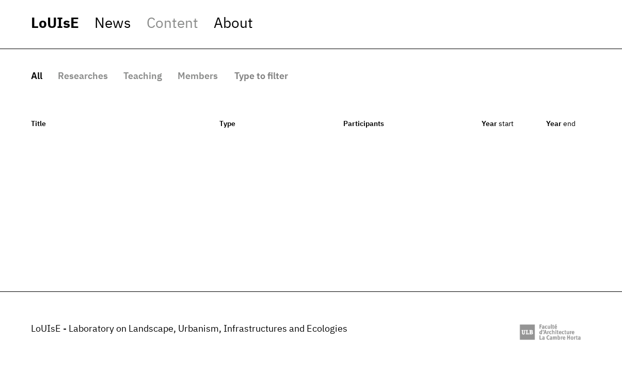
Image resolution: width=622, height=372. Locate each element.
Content (172, 24)
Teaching (142, 76)
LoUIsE (55, 24)
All (36, 76)
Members (198, 76)
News (112, 24)
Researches (83, 76)
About (233, 24)
